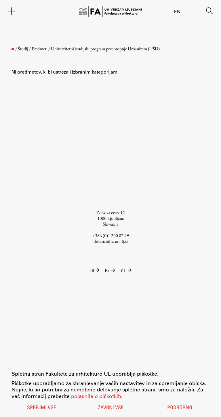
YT (126, 270)
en (177, 11)
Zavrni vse (110, 408)
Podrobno (179, 408)
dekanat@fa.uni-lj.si (111, 241)
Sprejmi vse (41, 408)
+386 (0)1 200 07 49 (110, 235)
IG (110, 270)
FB (94, 270)
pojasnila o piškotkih (96, 396)
